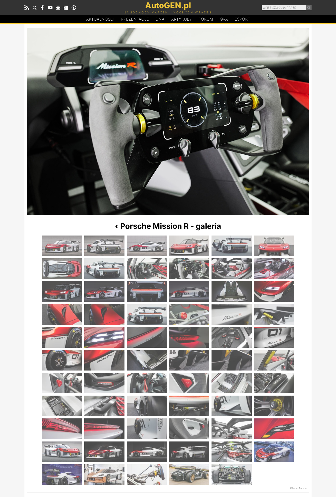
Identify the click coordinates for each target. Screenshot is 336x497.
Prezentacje (135, 19)
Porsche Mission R (154, 226)
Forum (206, 19)
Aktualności (100, 19)
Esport (242, 19)
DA (160, 19)
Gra (224, 19)
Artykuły (181, 19)
